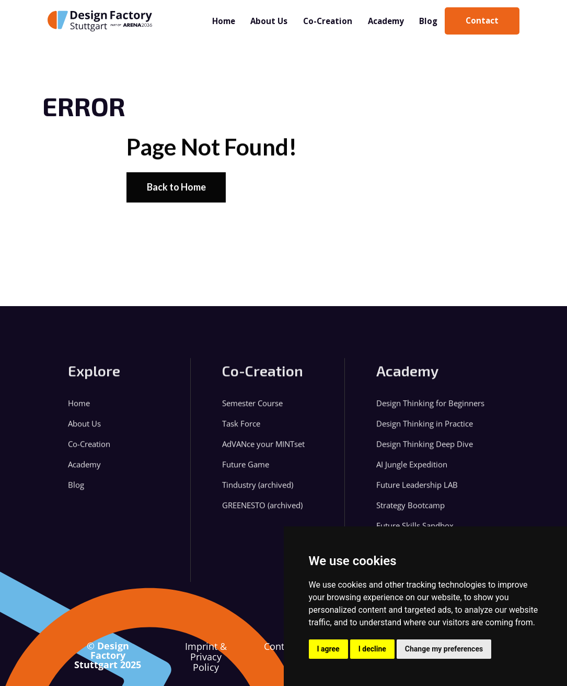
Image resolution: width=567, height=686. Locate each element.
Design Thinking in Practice (424, 428)
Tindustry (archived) (257, 489)
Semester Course (252, 408)
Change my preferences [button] (444, 649)
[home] (100, 20)
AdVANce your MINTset (263, 449)
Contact (280, 647)
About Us (268, 21)
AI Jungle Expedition (411, 469)
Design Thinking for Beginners (430, 408)
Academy (386, 21)
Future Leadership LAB (417, 489)
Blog (428, 21)
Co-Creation (327, 21)
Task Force (241, 428)
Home (223, 21)
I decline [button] (372, 649)
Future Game (245, 469)
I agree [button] (328, 649)
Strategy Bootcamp (410, 510)
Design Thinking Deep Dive (424, 449)
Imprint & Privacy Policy (206, 656)
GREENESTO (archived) (262, 510)
